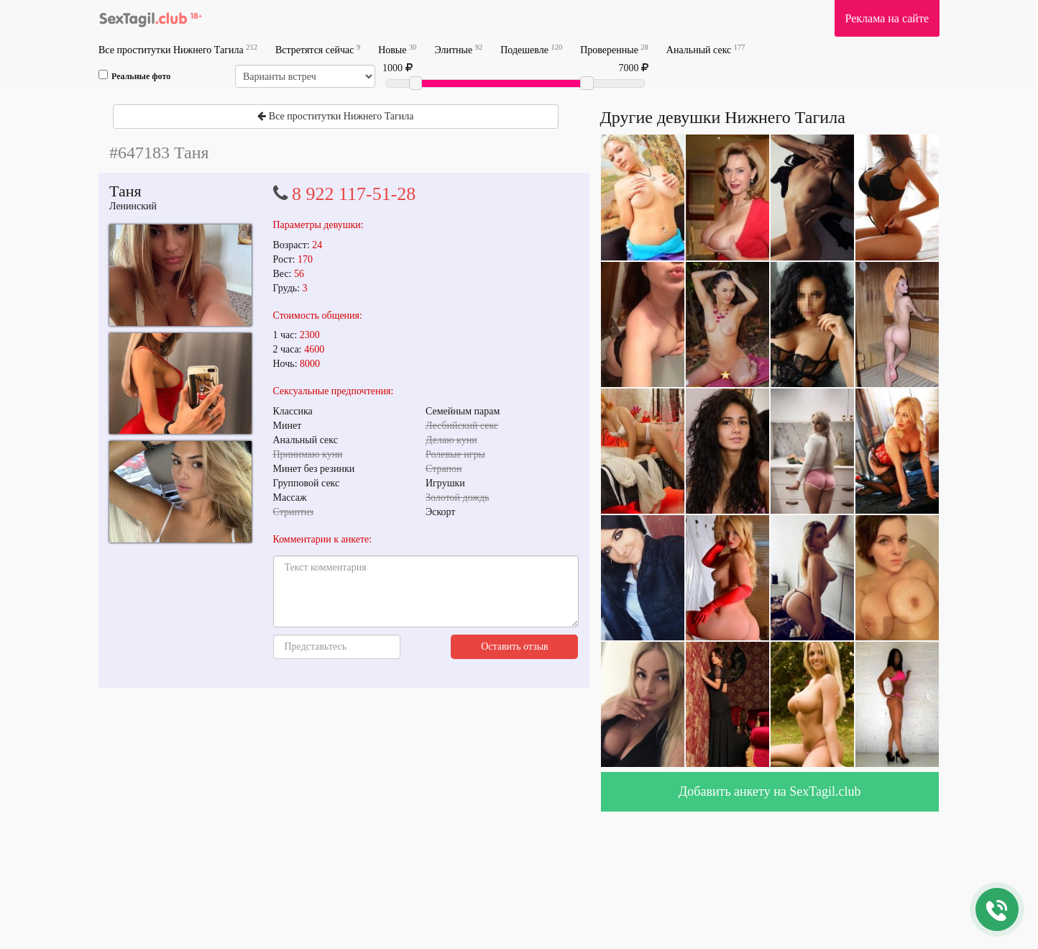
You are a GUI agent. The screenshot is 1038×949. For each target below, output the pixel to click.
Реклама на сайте (887, 18)
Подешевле (531, 49)
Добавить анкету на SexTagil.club (770, 791)
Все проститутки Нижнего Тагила (177, 49)
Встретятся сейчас (317, 49)
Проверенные (614, 49)
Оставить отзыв (514, 646)
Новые (397, 49)
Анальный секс (705, 49)
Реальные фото (134, 75)
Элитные (458, 49)
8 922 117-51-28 (353, 193)
